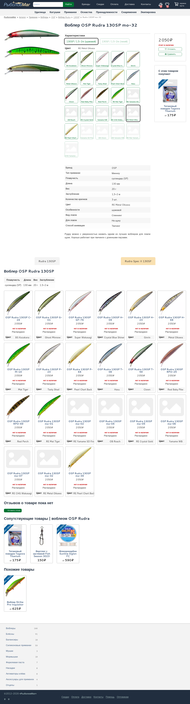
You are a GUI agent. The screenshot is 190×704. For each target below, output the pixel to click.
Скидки (100, 4)
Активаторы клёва (22, 674)
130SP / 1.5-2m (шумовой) (81, 41)
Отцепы (22, 685)
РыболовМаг (10, 17)
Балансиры (22, 640)
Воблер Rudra (64, 17)
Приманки (70, 12)
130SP (76, 17)
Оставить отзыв (14, 510)
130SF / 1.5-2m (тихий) (115, 41)
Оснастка (86, 12)
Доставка (129, 4)
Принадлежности (106, 12)
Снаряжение (129, 12)
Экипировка (148, 12)
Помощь (110, 696)
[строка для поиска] (48, 4)
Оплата (114, 4)
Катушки (55, 12)
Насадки (22, 668)
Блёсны (22, 634)
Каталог (22, 17)
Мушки (22, 651)
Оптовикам (123, 696)
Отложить (172, 49)
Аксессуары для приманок (22, 679)
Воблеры (44, 17)
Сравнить (171, 54)
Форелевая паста (22, 662)
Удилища (40, 12)
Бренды (86, 4)
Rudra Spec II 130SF (138, 261)
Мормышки (22, 657)
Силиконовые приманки (22, 645)
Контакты (146, 4)
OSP (53, 17)
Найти (68, 4)
